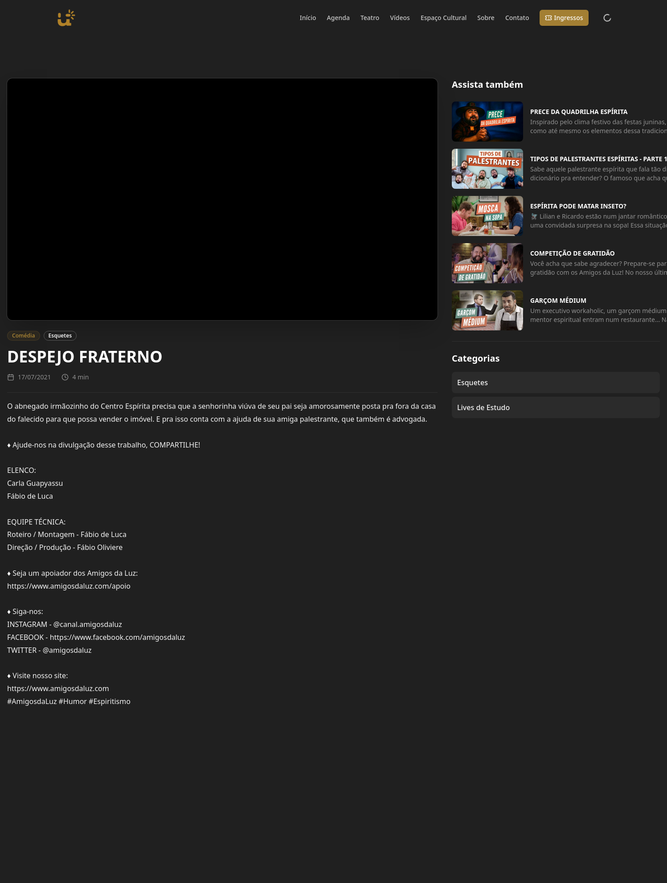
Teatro (370, 17)
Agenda (338, 17)
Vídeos (399, 17)
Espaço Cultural (443, 17)
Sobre (486, 17)
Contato (517, 17)
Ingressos (564, 17)
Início (308, 17)
